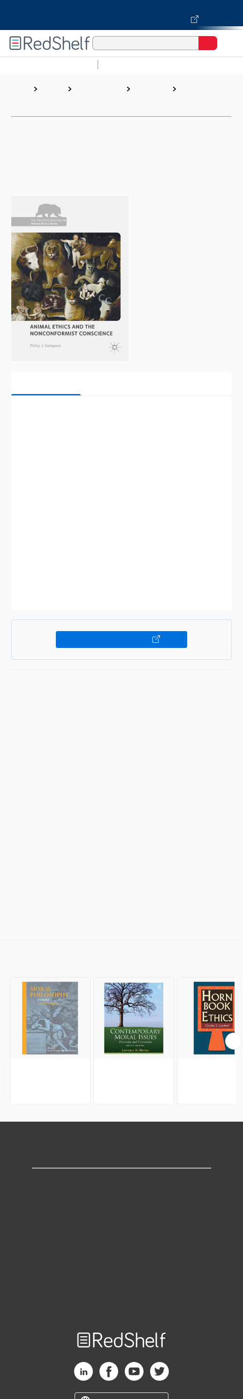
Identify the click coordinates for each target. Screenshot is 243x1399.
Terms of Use (121, 1245)
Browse (52, 88)
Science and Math (184, 64)
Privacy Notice (122, 1224)
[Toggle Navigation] (226, 43)
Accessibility (121, 1286)
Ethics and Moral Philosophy (197, 98)
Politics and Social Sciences (93, 98)
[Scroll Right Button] (233, 1041)
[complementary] (121, 1023)
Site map (121, 1306)
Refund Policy (121, 1265)
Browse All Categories (48, 64)
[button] (120, 417)
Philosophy (151, 88)
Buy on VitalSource (122, 639)
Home (21, 88)
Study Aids (126, 64)
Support (121, 1203)
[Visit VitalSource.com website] (121, 15)
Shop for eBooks (121, 1183)
